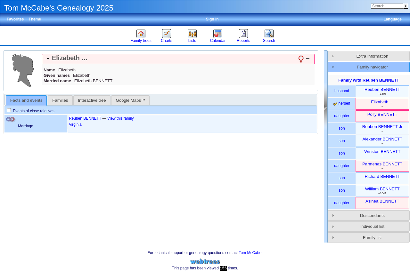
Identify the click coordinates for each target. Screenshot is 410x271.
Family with (368, 80)
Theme (35, 19)
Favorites (15, 19)
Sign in (212, 19)
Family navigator (372, 67)
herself (341, 103)
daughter (341, 116)
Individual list (372, 226)
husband (341, 91)
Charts (166, 40)
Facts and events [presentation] (26, 100)
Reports (243, 40)
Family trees (140, 40)
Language (392, 19)
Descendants (372, 215)
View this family (120, 118)
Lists (192, 40)
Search (269, 40)
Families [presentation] (60, 100)
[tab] (178, 59)
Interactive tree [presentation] (92, 100)
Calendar (218, 40)
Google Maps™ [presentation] (130, 100)
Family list (372, 237)
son (342, 128)
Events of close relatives (30, 111)
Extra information (373, 56)
